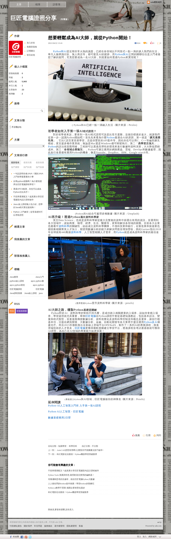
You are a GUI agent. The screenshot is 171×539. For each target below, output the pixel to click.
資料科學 (64, 226)
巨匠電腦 (90, 316)
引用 (148, 435)
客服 (81, 526)
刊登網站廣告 (16, 526)
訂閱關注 (31, 51)
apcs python (38, 285)
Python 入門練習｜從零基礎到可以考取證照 (28, 213)
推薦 (137, 435)
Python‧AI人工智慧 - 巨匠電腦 (66, 411)
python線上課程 (17, 281)
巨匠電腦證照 (15, 57)
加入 (145, 536)
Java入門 (40, 277)
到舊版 (64, 19)
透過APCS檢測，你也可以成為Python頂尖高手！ (27, 190)
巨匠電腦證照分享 (33, 18)
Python (111, 137)
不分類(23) (16, 127)
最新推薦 (40, 162)
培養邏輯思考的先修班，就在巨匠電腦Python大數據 (71, 479)
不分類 (95, 446)
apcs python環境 (17, 285)
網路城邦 (152, 536)
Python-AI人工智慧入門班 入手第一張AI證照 (74, 405)
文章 (18, 4)
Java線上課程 (30, 293)
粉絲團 (16, 536)
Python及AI (151, 322)
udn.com (158, 526)
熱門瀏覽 (15, 167)
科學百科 (73, 446)
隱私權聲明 (72, 526)
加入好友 (31, 43)
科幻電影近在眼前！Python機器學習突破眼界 (77, 454)
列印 (158, 435)
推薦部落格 (32, 47)
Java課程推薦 (16, 293)
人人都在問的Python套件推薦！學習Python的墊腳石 (71, 483)
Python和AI (60, 51)
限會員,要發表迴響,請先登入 (61, 509)
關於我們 (28, 526)
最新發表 (15, 162)
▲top (159, 522)
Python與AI (122, 54)
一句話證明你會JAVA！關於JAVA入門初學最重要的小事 (28, 175)
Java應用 (14, 277)
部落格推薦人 (22, 255)
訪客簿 (56, 4)
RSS (12, 311)
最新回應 (27, 162)
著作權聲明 (59, 526)
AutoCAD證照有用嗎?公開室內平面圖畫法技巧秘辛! (80, 450)
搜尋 (42, 110)
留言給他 (31, 55)
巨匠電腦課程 (16, 289)
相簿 (37, 4)
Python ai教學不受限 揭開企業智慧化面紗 (66, 488)
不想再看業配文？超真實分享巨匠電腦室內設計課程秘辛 (73, 470)
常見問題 (38, 526)
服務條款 (48, 526)
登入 (139, 536)
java (41, 293)
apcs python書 (37, 281)
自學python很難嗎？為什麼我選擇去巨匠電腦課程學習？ (27, 183)
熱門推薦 (40, 167)
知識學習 (62, 446)
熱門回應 (27, 167)
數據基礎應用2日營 (59, 417)
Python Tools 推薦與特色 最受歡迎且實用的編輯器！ (71, 475)
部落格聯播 (22, 311)
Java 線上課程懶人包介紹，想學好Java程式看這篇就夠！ (28, 206)
